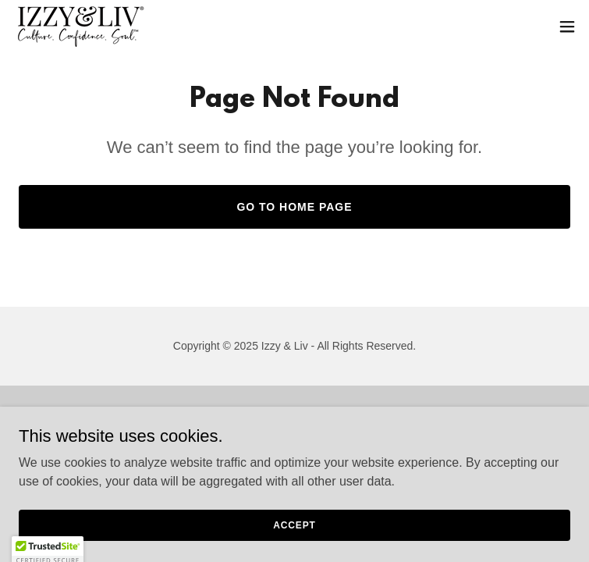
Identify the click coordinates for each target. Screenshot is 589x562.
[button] (567, 26)
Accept (294, 524)
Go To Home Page (294, 207)
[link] (80, 26)
